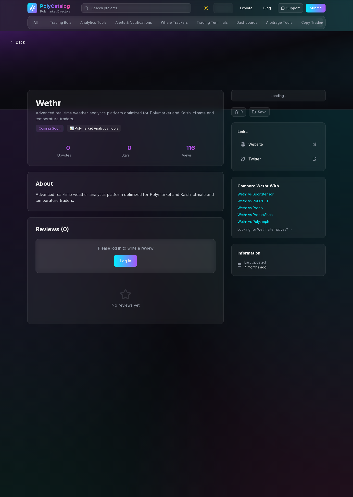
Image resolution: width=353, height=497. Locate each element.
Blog (267, 8)
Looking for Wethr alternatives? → (265, 229)
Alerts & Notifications (133, 22)
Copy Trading (312, 22)
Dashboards (247, 22)
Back (17, 42)
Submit (316, 8)
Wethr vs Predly (250, 208)
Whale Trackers (174, 22)
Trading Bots (61, 22)
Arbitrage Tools (279, 22)
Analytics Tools (93, 22)
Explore (246, 8)
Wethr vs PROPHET (253, 201)
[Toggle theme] (206, 8)
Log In (125, 260)
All (36, 22)
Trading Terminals (212, 22)
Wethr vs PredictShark (256, 215)
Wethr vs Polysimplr (253, 221)
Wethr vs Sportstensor (256, 194)
